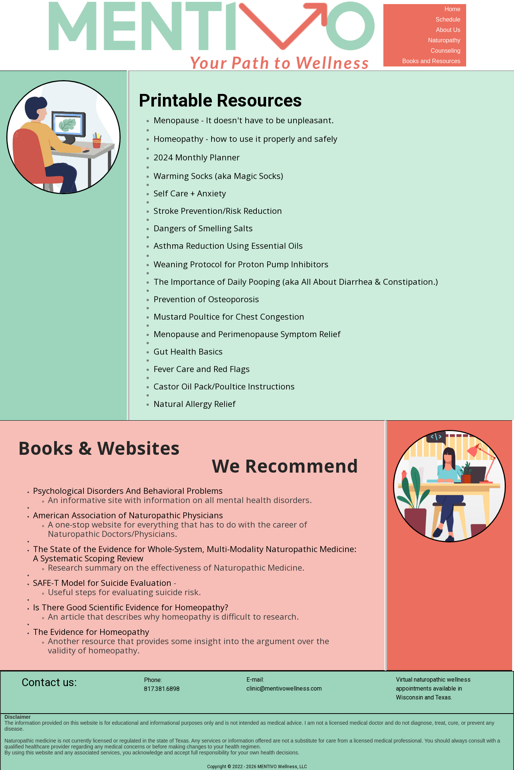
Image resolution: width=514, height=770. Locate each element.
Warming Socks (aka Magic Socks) (218, 175)
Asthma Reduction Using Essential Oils (228, 245)
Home (453, 9)
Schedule (448, 19)
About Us (448, 30)
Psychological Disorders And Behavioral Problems (128, 490)
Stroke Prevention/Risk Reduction (218, 210)
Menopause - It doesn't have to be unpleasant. (244, 119)
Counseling (446, 51)
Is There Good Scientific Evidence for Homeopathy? (130, 607)
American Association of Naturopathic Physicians (128, 515)
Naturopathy (444, 40)
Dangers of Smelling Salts (203, 228)
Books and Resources (431, 61)
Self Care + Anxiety (190, 193)
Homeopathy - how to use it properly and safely (245, 138)
